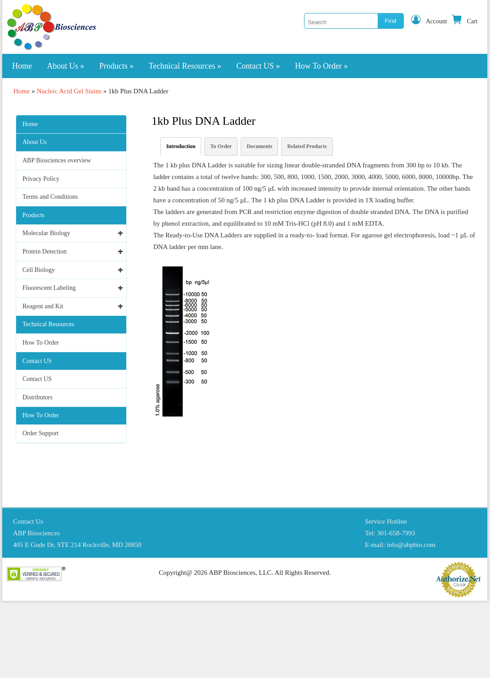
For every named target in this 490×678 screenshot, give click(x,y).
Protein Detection (44, 251)
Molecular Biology (46, 233)
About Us (65, 65)
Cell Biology (38, 270)
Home (22, 65)
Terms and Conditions (50, 196)
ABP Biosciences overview (56, 160)
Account (429, 21)
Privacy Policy (40, 178)
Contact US (258, 65)
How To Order (321, 65)
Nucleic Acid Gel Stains (69, 91)
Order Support (40, 433)
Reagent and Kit (42, 306)
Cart (464, 21)
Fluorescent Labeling (49, 287)
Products (116, 65)
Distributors (37, 397)
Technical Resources (185, 65)
